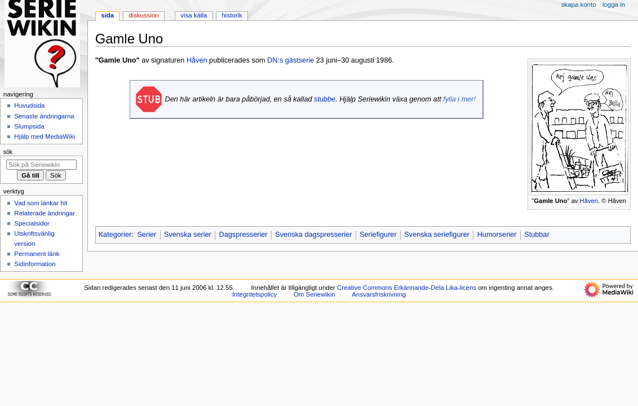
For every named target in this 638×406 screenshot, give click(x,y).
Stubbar (536, 235)
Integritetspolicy (254, 294)
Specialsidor (31, 223)
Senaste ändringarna (44, 116)
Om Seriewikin (314, 294)
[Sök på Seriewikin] (41, 165)
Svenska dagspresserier (313, 235)
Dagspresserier (243, 235)
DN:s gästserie (290, 60)
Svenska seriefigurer (436, 235)
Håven (589, 200)
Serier (146, 235)
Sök (7, 151)
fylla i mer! (459, 99)
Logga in (613, 4)
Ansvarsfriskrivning (379, 294)
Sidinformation (34, 264)
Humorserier (497, 235)
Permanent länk (36, 253)
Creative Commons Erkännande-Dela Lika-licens (406, 287)
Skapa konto (578, 4)
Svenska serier (187, 235)
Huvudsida (29, 105)
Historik (232, 15)
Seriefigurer (378, 235)
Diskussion (143, 15)
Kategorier (115, 235)
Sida (107, 15)
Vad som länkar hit (40, 203)
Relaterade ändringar (44, 213)
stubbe (324, 99)
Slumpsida (29, 126)
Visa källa (193, 15)
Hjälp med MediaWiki (44, 136)
